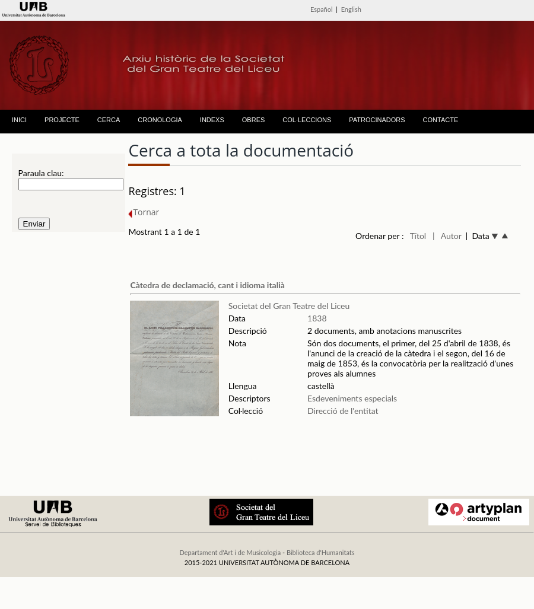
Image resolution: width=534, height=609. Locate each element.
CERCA (108, 119)
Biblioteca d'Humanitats (321, 552)
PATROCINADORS (377, 119)
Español (321, 9)
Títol (418, 236)
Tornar (143, 212)
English (351, 9)
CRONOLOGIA (160, 119)
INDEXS (212, 119)
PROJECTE (62, 119)
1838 (316, 318)
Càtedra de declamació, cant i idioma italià (207, 285)
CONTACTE (441, 119)
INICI (19, 119)
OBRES (253, 119)
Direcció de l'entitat (343, 411)
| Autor (447, 236)
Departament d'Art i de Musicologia (230, 552)
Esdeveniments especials (353, 398)
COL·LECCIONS (306, 119)
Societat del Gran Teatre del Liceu (289, 306)
